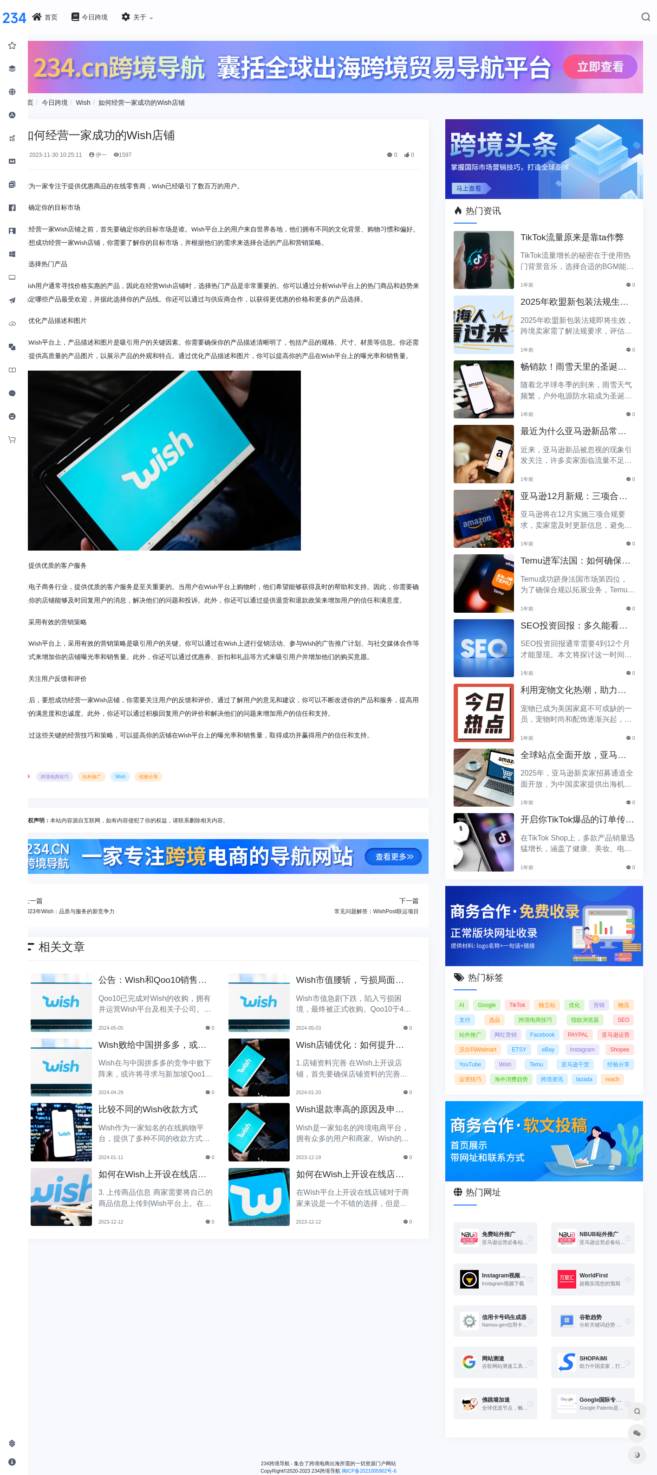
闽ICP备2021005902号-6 (383, 1471)
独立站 (565, 995)
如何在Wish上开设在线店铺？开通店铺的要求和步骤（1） (365, 1198)
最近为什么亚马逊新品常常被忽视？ (580, 426)
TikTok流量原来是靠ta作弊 (579, 231)
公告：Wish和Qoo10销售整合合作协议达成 (178, 1004)
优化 (596, 995)
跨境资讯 (479, 1084)
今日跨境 (84, 100)
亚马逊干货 (482, 1069)
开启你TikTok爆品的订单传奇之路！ (579, 814)
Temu (622, 1054)
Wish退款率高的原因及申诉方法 (366, 1133)
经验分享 (177, 800)
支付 (501, 1010)
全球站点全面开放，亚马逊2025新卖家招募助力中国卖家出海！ (580, 749)
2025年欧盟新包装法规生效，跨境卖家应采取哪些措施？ (580, 296)
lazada (512, 1084)
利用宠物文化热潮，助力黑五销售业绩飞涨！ (580, 685)
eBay (623, 1039)
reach (540, 1084)
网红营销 (544, 1024)
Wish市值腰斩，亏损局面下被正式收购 (366, 1004)
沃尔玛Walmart (537, 1039)
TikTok (533, 995)
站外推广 (120, 800)
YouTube (558, 1054)
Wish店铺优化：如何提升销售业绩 (366, 1068)
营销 (624, 995)
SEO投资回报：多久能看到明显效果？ (580, 620)
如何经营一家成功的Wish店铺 (170, 100)
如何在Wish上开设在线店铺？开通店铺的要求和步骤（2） (177, 1198)
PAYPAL (619, 1024)
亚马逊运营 (482, 1039)
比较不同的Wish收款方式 (173, 1132)
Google (499, 995)
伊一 (126, 152)
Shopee (520, 1054)
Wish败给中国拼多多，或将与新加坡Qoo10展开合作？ (178, 1068)
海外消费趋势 (613, 1069)
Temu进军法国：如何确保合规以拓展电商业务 (577, 555)
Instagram (480, 1054)
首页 (55, 100)
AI (471, 995)
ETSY (586, 1039)
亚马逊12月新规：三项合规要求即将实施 (580, 490)
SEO (474, 1024)
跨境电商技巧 (84, 800)
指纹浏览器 (616, 1010)
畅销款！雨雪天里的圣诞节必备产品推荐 (580, 361)
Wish (111, 100)
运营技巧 (566, 1069)
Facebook (582, 1024)
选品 (529, 1010)
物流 (474, 1010)
